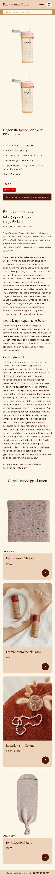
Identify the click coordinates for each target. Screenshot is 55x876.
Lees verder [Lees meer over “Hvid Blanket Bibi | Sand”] (45, 573)
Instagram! (21, 468)
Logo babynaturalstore (16, 4)
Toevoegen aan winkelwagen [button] (45, 666)
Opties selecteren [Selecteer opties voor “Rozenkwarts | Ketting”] (45, 760)
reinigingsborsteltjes (14, 314)
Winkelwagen (49, 4)
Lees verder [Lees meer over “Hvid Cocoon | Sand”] (45, 857)
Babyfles (15, 296)
